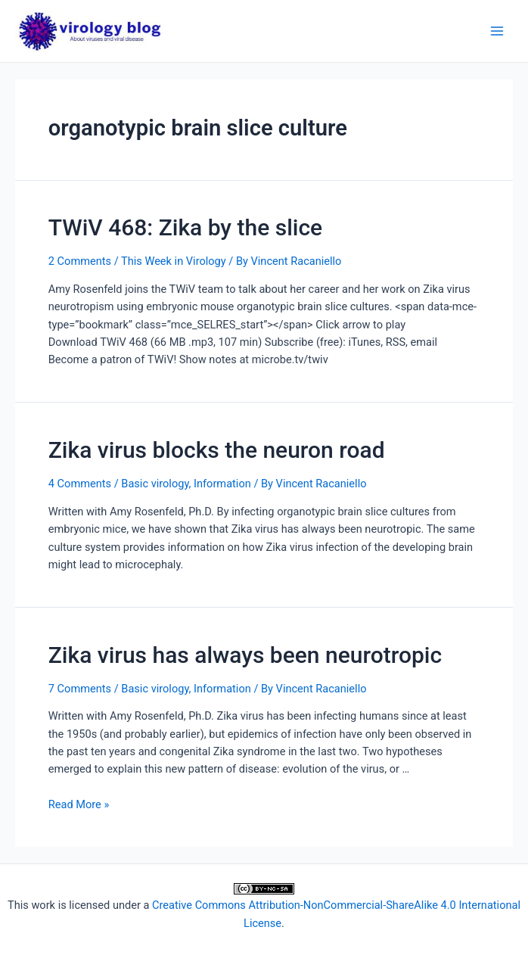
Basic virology (154, 483)
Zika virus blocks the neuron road (216, 450)
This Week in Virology (173, 261)
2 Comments (79, 261)
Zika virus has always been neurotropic (245, 655)
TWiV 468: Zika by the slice (185, 227)
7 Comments (79, 688)
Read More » (79, 804)
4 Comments (79, 483)
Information (222, 483)
